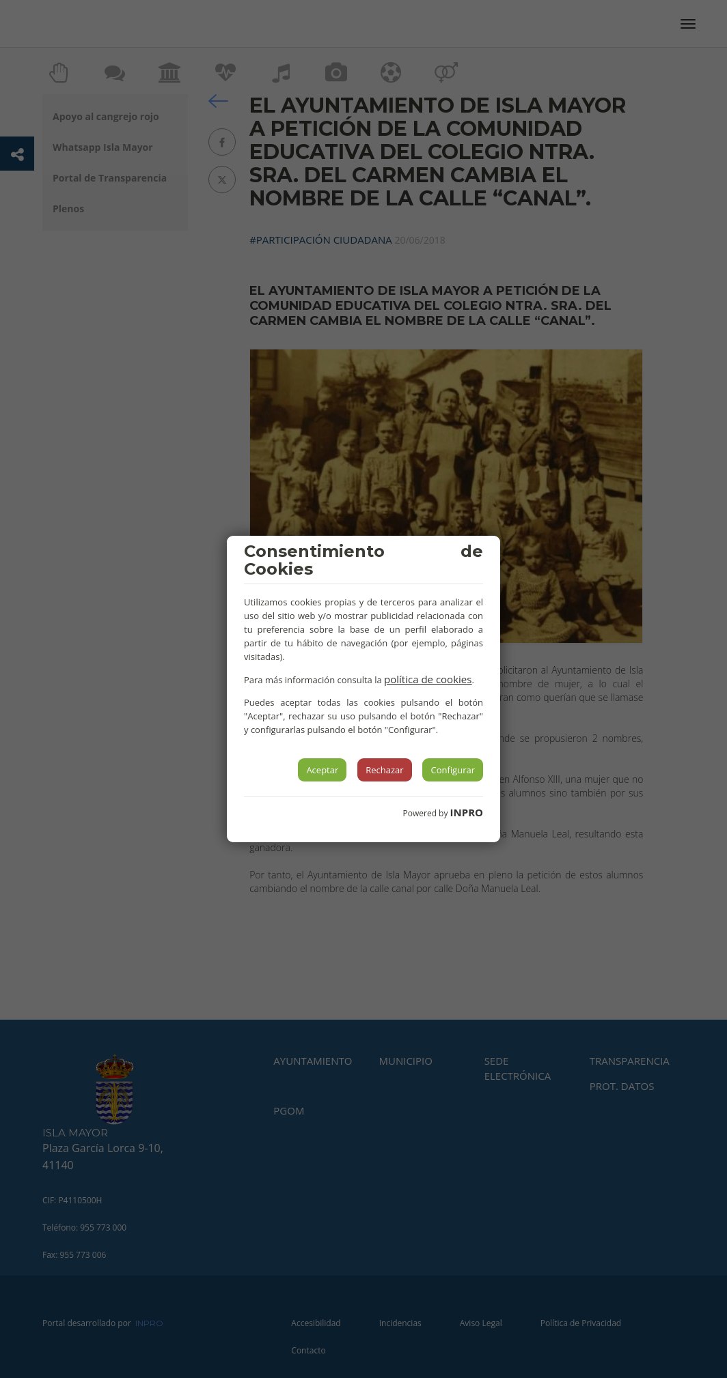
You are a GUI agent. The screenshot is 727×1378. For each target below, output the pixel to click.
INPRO (466, 812)
